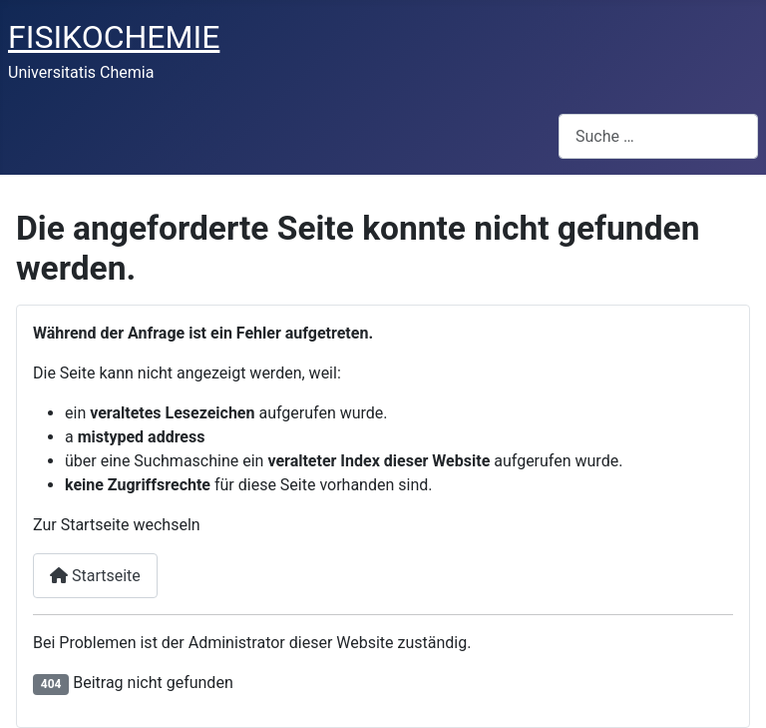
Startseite (95, 575)
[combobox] (658, 136)
